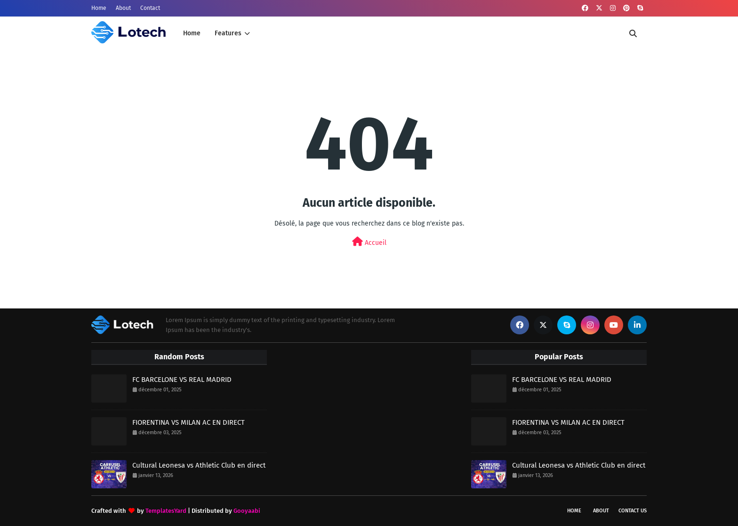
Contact (150, 8)
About (123, 8)
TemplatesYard (165, 510)
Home (98, 8)
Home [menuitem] (192, 33)
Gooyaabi (246, 510)
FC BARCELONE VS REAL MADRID (182, 379)
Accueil (369, 242)
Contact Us (632, 511)
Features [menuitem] (228, 33)
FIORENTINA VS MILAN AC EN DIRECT (188, 422)
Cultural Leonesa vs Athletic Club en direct (198, 465)
